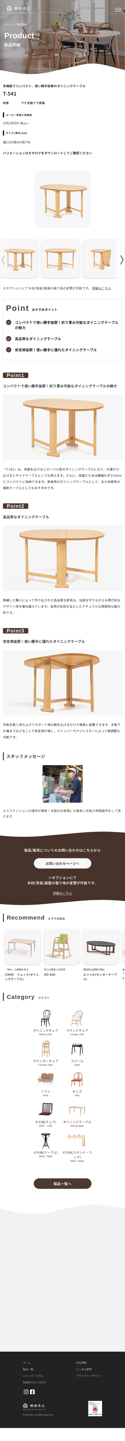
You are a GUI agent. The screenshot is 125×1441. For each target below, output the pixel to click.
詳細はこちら (101, 288)
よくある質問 (84, 1369)
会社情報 (81, 1362)
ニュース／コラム (33, 1375)
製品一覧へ (62, 1186)
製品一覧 (28, 1369)
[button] (120, 260)
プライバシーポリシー (89, 1375)
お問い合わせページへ (62, 865)
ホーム (7, 24)
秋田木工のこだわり (35, 1382)
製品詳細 (22, 24)
